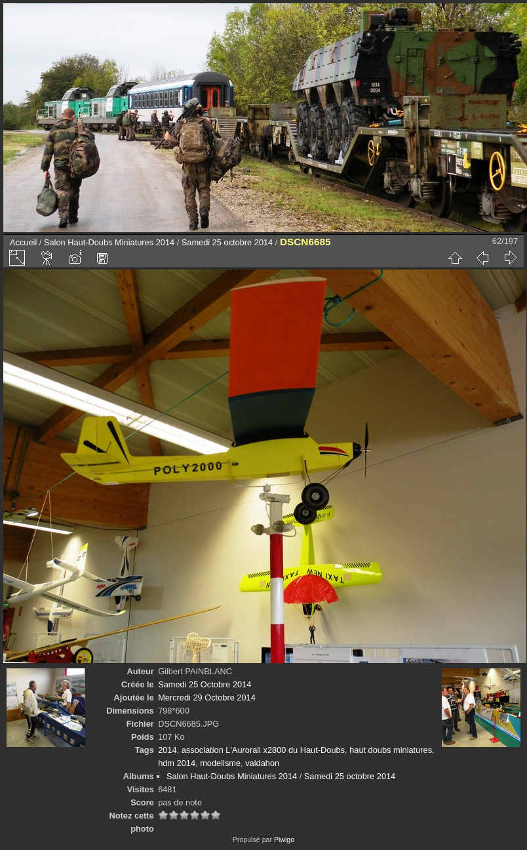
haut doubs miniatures (390, 750)
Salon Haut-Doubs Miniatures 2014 (109, 242)
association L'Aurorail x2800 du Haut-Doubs (263, 750)
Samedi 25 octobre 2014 (227, 242)
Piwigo (284, 839)
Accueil (23, 242)
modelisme (220, 763)
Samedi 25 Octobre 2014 (204, 684)
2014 (167, 750)
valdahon (262, 763)
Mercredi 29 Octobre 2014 (207, 697)
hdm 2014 (176, 763)
